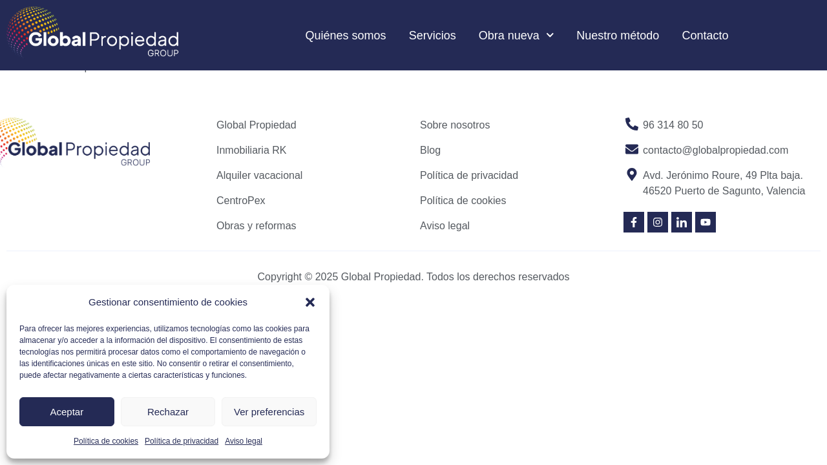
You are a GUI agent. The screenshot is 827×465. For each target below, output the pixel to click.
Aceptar (66, 411)
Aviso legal (243, 441)
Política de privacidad (181, 441)
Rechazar (168, 411)
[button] (310, 302)
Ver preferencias (269, 411)
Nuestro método (617, 35)
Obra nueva (516, 35)
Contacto (705, 35)
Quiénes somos (346, 35)
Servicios (432, 35)
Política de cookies (106, 441)
